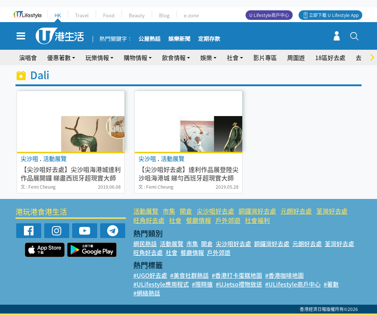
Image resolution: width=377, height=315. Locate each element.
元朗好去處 (296, 211)
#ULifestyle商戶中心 (293, 284)
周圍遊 (296, 57)
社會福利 (257, 220)
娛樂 (206, 57)
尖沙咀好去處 (215, 211)
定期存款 (209, 39)
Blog (164, 15)
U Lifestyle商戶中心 (269, 15)
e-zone (191, 15)
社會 (233, 57)
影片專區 (265, 57)
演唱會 (28, 57)
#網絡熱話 (146, 292)
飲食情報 (174, 57)
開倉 (186, 211)
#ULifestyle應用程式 (161, 284)
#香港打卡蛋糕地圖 (237, 275)
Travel (82, 15)
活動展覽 (145, 211)
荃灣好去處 (332, 211)
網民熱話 (145, 243)
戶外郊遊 (227, 220)
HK (57, 15)
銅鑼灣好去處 (257, 211)
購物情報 (135, 57)
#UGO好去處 (150, 275)
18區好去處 (330, 57)
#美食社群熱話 (189, 275)
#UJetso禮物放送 (239, 284)
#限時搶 (202, 284)
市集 (169, 211)
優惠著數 (59, 57)
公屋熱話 (149, 39)
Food (108, 15)
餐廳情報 (198, 220)
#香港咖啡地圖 (284, 275)
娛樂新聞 (179, 39)
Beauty (137, 15)
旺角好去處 (149, 220)
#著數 (331, 284)
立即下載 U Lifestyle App (334, 15)
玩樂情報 (97, 57)
